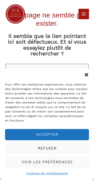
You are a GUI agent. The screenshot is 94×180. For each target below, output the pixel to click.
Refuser (47, 148)
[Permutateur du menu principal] (83, 14)
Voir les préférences (47, 162)
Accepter (47, 134)
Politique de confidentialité (47, 173)
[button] (86, 74)
